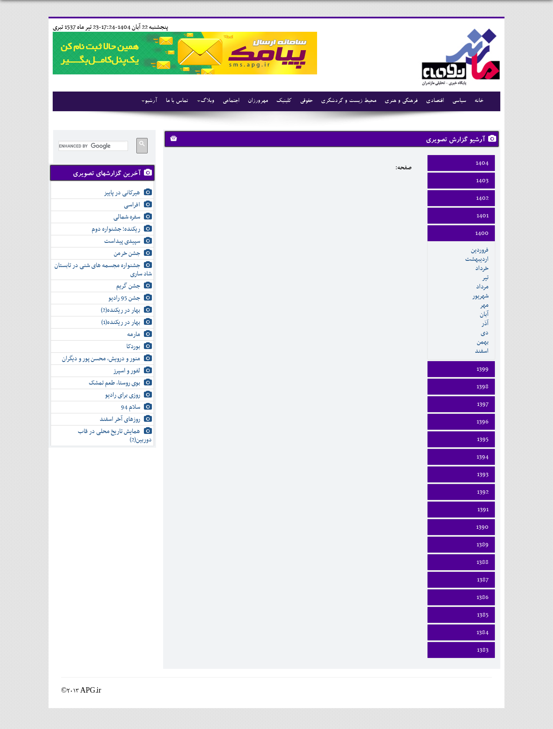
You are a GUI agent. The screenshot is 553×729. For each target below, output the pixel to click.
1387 (483, 579)
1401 (482, 215)
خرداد (482, 268)
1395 (483, 439)
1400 (482, 233)
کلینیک (284, 101)
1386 (482, 597)
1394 (482, 456)
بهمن (483, 341)
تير (485, 277)
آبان (484, 314)
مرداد (482, 286)
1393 (483, 474)
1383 (483, 650)
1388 (482, 562)
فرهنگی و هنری (400, 101)
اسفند (482, 351)
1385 (483, 614)
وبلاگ (205, 101)
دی (485, 332)
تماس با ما (177, 101)
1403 (482, 180)
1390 (482, 527)
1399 (482, 369)
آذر (485, 323)
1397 (483, 404)
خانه (478, 101)
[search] (92, 146)
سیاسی (459, 101)
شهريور (480, 296)
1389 (482, 544)
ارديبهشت (477, 259)
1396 (482, 421)
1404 (482, 163)
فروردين (480, 250)
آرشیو (149, 101)
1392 (483, 492)
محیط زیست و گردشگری (348, 101)
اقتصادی (435, 101)
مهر (484, 305)
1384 (482, 632)
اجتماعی (231, 101)
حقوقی (306, 101)
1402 (482, 198)
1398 (482, 386)
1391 (483, 509)
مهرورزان (258, 101)
